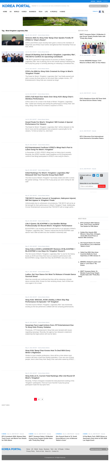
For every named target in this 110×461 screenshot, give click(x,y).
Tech (40, 11)
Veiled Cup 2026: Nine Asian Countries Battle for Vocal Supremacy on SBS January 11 (90, 254)
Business (32, 11)
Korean (105, 1)
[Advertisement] (93, 204)
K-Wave (62, 11)
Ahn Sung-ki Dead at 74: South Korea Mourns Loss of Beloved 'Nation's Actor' (90, 244)
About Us (48, 451)
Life (46, 11)
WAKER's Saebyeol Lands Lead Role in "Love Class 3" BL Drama (90, 263)
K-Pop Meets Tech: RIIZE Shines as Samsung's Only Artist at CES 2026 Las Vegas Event (95, 438)
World (16, 11)
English (99, 1)
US (11, 11)
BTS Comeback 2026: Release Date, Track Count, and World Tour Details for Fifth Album (90, 224)
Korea (24, 11)
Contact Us (55, 451)
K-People (53, 11)
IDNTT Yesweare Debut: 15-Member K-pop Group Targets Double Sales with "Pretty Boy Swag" (93, 36)
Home (5, 11)
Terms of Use (40, 451)
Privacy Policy (30, 451)
